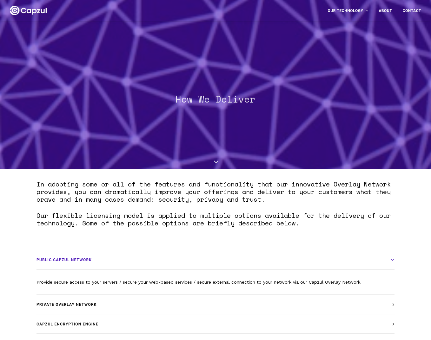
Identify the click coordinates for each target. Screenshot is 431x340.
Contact (411, 11)
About (385, 11)
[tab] (215, 257)
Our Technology (348, 11)
